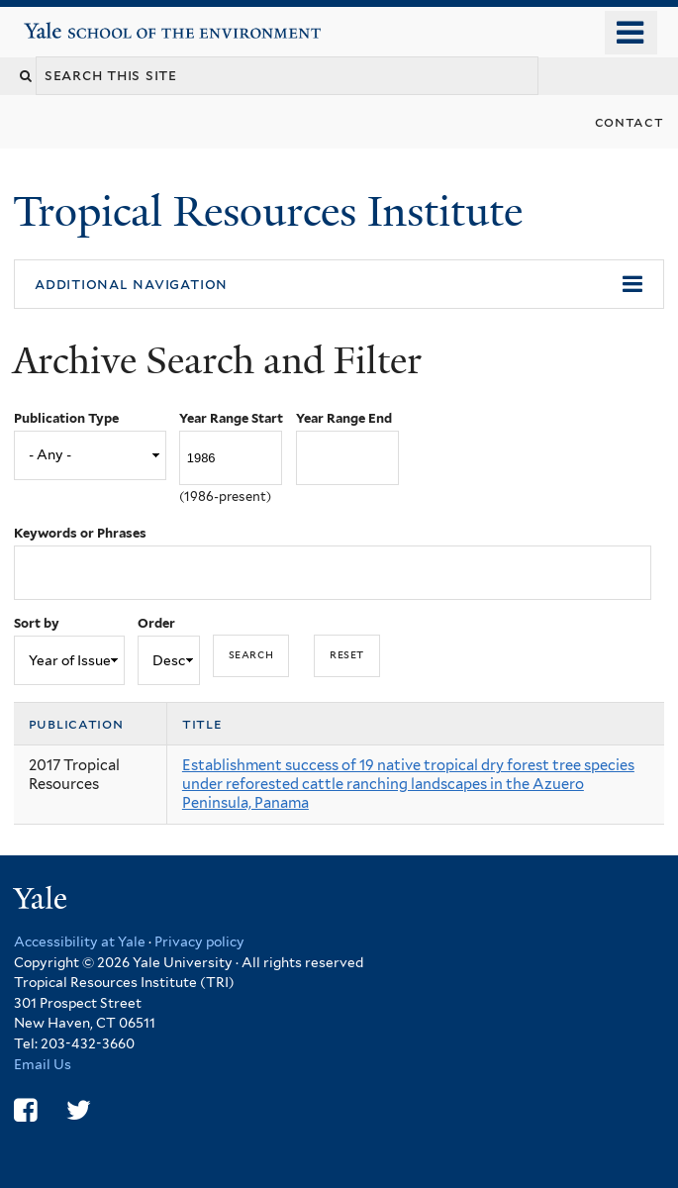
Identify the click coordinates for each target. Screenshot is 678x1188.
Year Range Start (231, 418)
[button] (339, 284)
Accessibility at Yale (79, 941)
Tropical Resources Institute (273, 211)
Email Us (42, 1064)
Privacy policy (199, 941)
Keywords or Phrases (80, 533)
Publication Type (66, 418)
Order (156, 623)
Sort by (36, 623)
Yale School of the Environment (81, 23)
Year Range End (344, 418)
